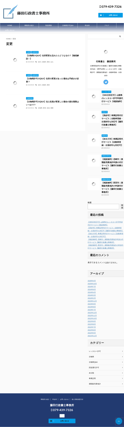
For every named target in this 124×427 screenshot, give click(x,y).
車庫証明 (92, 378)
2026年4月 (92, 281)
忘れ (51, 62)
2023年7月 (92, 310)
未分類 (91, 373)
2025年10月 (92, 284)
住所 (39, 62)
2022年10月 (92, 318)
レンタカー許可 (95, 351)
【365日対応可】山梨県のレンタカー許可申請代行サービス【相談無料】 (112, 98)
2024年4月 (92, 292)
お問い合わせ (10, 30)
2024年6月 (92, 289)
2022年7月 (92, 327)
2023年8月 (92, 307)
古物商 (44, 62)
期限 (51, 108)
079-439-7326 (111, 6)
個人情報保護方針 (77, 399)
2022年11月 (92, 315)
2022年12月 (92, 313)
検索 (90, 202)
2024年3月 (92, 295)
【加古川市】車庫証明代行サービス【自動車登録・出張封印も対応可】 (112, 142)
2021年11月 (92, 336)
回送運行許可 (94, 367)
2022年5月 (92, 333)
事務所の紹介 (29, 25)
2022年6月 (92, 330)
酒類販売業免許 (95, 384)
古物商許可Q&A (67, 25)
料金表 (87, 25)
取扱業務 (48, 25)
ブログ (106, 25)
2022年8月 (92, 324)
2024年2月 (92, 298)
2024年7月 (92, 287)
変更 (48, 62)
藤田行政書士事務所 (62, 405)
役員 (48, 108)
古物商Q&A (93, 362)
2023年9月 (92, 304)
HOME (9, 25)
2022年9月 (92, 321)
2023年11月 (92, 301)
